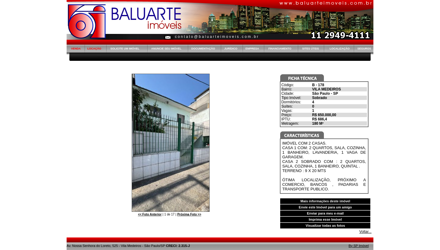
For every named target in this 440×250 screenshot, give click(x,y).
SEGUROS (364, 48)
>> (189, 214)
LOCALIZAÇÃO (340, 48)
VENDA (76, 48)
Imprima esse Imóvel (325, 219)
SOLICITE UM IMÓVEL (124, 48)
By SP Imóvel (359, 246)
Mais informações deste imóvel (325, 201)
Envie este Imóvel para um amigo (325, 207)
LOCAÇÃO (94, 48)
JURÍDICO (230, 48)
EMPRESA (252, 48)
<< (149, 214)
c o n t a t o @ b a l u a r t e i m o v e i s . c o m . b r (216, 37)
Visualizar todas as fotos (325, 225)
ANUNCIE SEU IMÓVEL (166, 48)
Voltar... (365, 232)
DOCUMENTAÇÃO (203, 48)
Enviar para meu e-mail (325, 213)
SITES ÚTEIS (310, 48)
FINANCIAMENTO (279, 48)
